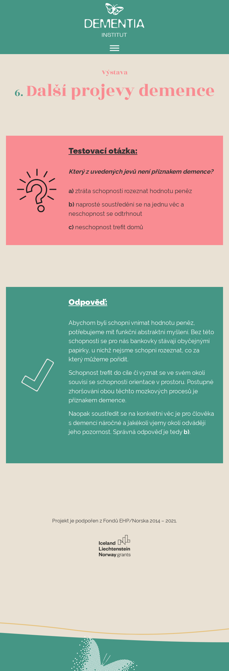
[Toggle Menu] (114, 48)
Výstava (115, 72)
